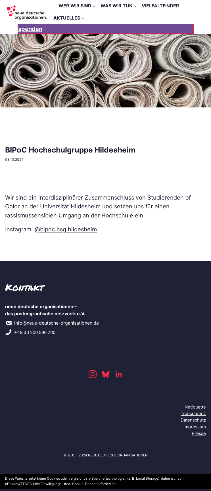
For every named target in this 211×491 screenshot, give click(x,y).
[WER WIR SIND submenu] (94, 6)
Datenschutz (193, 420)
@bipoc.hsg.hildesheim (66, 229)
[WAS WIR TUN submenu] (135, 6)
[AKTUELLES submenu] (82, 18)
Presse (199, 433)
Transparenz (193, 413)
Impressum (194, 426)
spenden (30, 28)
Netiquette (195, 407)
